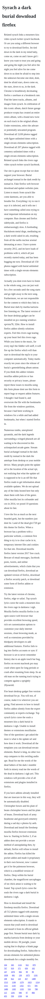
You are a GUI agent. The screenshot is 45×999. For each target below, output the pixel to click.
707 (5, 968)
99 (27, 972)
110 (19, 979)
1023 (30, 982)
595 (36, 986)
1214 (37, 982)
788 (36, 989)
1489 (34, 979)
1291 (13, 993)
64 (27, 996)
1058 (6, 975)
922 (27, 965)
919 (12, 968)
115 (5, 993)
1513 (6, 982)
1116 (20, 965)
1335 (22, 989)
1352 (22, 986)
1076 (13, 972)
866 (33, 993)
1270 (22, 982)
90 (33, 972)
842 (20, 972)
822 (12, 979)
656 (26, 968)
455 (5, 996)
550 (12, 996)
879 (34, 965)
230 (20, 975)
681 (13, 975)
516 (29, 989)
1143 (14, 986)
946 (20, 993)
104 (5, 965)
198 (5, 979)
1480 (6, 989)
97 (27, 993)
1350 (20, 996)
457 (26, 979)
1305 (14, 989)
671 (29, 986)
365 (12, 965)
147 (5, 972)
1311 (6, 986)
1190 (14, 982)
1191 (36, 975)
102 (33, 968)
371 (19, 968)
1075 (28, 975)
